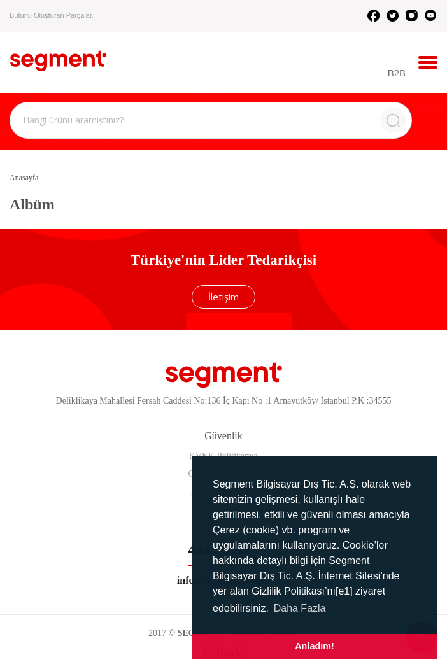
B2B (397, 72)
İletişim (223, 296)
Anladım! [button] (314, 646)
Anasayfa (24, 177)
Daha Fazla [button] (300, 608)
